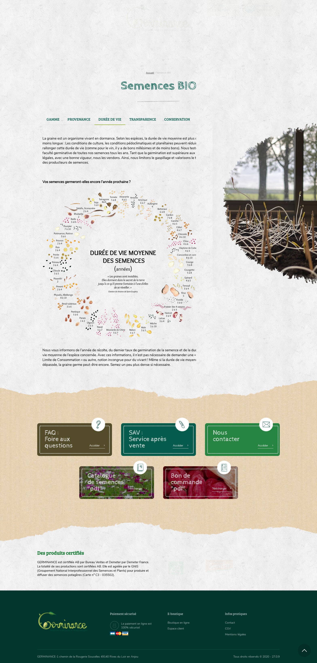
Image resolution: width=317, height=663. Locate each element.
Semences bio (70, 52)
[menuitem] (261, 8)
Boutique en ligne (244, 52)
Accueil (150, 72)
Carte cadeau (145, 52)
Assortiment (189, 52)
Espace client (176, 628)
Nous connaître (107, 52)
